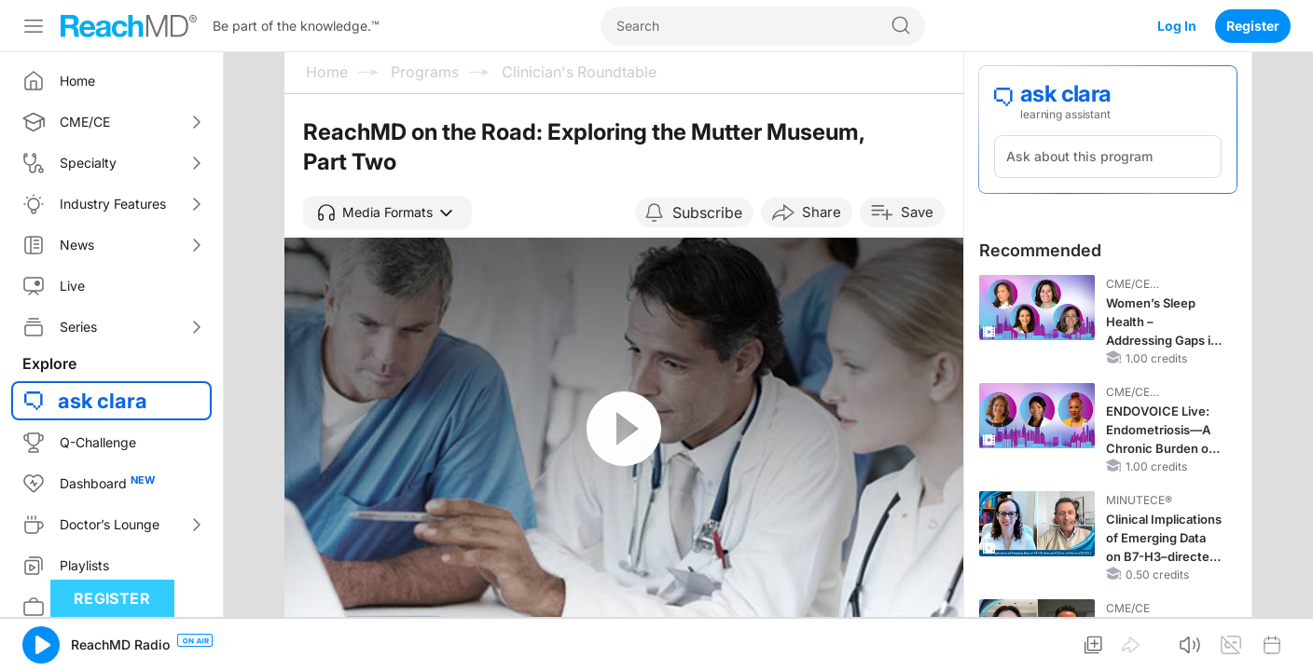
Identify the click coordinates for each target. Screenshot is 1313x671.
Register (1252, 26)
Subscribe (707, 212)
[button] (387, 212)
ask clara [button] (102, 401)
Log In (1176, 26)
